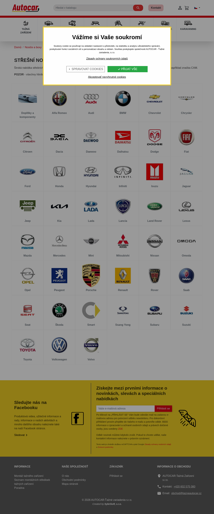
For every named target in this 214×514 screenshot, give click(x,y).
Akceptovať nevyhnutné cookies (107, 77)
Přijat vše (127, 69)
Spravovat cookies (85, 69)
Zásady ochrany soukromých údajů (107, 58)
